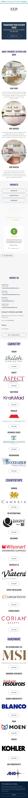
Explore (14, 366)
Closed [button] (6, 328)
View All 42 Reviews (14, 224)
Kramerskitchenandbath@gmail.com (10, 288)
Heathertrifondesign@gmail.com (9, 307)
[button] (8, 328)
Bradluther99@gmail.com (8, 301)
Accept (14, 794)
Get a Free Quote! (14, 335)
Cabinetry (14, 190)
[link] (14, 8)
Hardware (14, 200)
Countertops (14, 195)
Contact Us (14, 36)
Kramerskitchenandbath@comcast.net (11, 294)
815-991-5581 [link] (11, 320)
